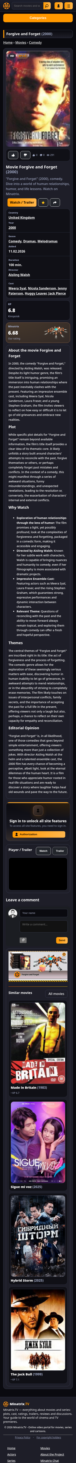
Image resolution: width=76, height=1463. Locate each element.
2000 (12, 227)
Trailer (60, 850)
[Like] (13, 155)
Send (62, 940)
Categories (38, 18)
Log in (58, 5)
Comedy (35, 42)
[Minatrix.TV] (6, 6)
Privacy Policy (22, 1437)
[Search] (31, 6)
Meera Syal (17, 288)
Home (8, 42)
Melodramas (47, 241)
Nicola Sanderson (42, 288)
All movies (56, 994)
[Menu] (68, 5)
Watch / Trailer (22, 202)
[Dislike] (25, 155)
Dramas (29, 241)
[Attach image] (23, 940)
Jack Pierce (57, 293)
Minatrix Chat (50, 1461)
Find (46, 5)
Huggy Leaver (36, 293)
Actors (11, 1454)
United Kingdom (22, 217)
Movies (20, 42)
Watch (43, 850)
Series (11, 1461)
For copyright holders (48, 1437)
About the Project (52, 1454)
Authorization (26, 834)
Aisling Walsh (19, 275)
